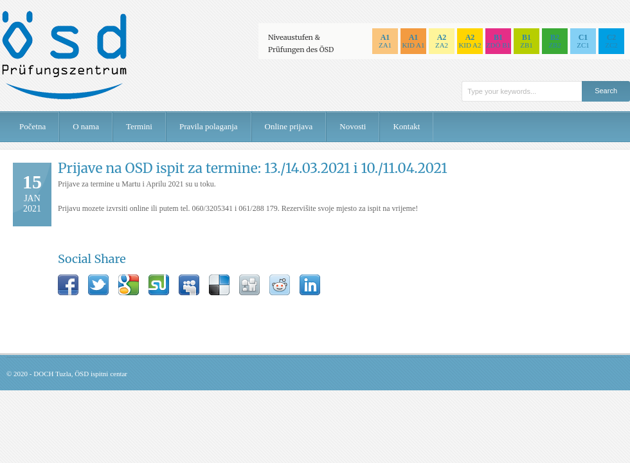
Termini (139, 126)
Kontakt (406, 126)
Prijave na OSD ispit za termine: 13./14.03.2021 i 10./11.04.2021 (252, 168)
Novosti (352, 126)
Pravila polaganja (208, 126)
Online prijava (289, 126)
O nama (86, 126)
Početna (32, 126)
